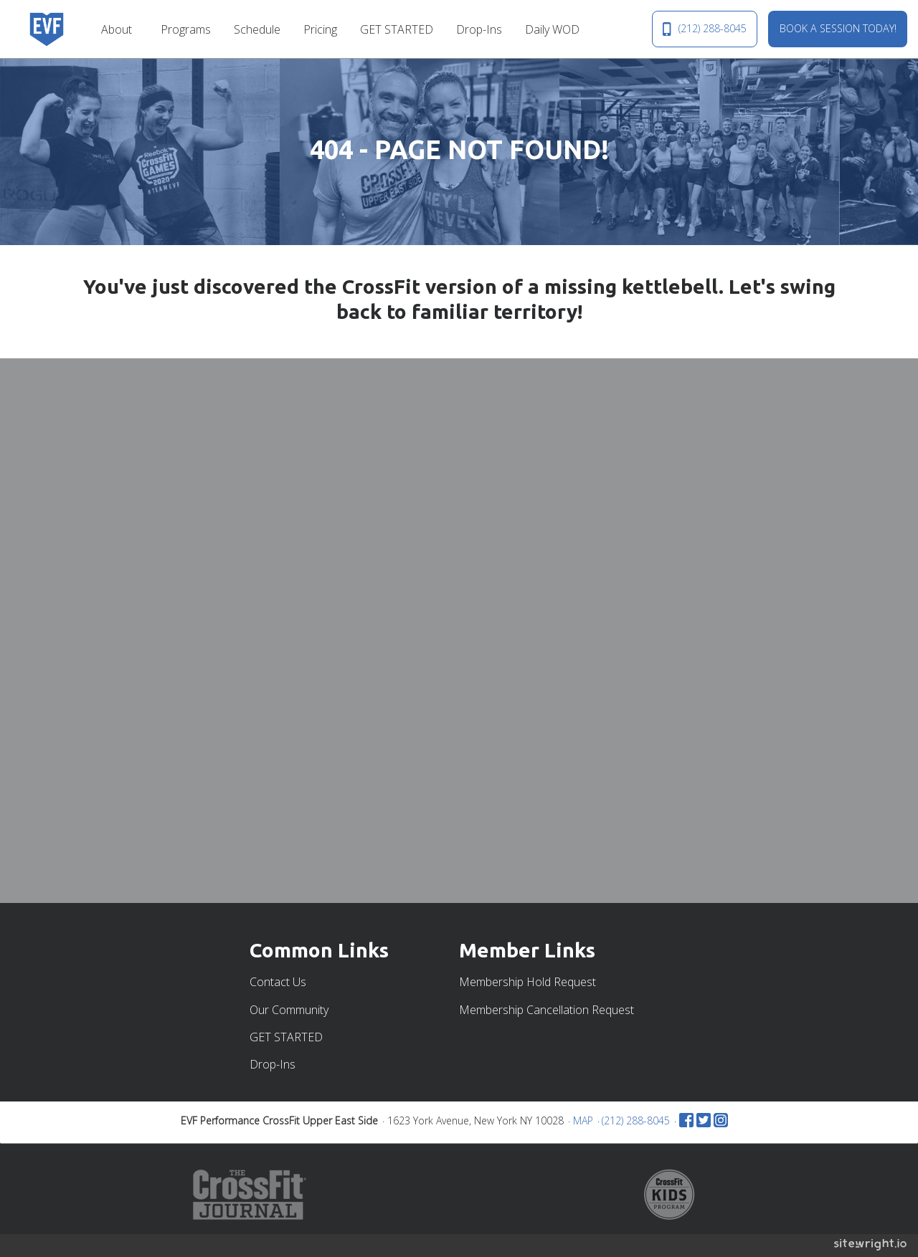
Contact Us (278, 982)
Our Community (289, 1010)
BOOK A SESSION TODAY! (838, 28)
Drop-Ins (479, 29)
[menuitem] (119, 28)
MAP (583, 1120)
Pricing (320, 29)
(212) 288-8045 (704, 28)
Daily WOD (552, 29)
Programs (186, 29)
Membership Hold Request (527, 982)
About (116, 29)
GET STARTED (396, 29)
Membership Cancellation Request (546, 1010)
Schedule (257, 29)
